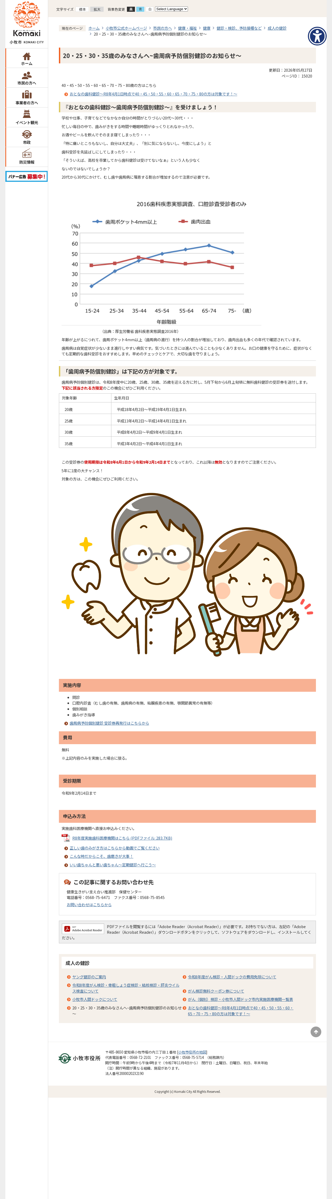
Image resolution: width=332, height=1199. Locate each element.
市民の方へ (26, 83)
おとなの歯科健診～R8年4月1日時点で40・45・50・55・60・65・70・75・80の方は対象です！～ (153, 94)
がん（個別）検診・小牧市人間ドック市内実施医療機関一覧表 (240, 999)
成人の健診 (277, 28)
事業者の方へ (27, 102)
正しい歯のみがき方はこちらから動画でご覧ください (115, 848)
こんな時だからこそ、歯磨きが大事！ (101, 856)
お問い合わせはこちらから (89, 904)
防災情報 (26, 162)
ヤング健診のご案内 (89, 976)
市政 (27, 142)
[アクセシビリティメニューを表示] (317, 36)
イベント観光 (27, 122)
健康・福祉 (187, 28)
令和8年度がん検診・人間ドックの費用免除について (232, 976)
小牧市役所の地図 (192, 1052)
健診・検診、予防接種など (239, 28)
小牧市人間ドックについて (94, 999)
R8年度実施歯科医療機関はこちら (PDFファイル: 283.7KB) (122, 838)
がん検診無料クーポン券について (216, 991)
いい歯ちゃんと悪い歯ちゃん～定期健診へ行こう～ (113, 864)
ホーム (26, 63)
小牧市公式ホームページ (126, 28)
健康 (206, 28)
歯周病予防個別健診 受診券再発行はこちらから (109, 723)
